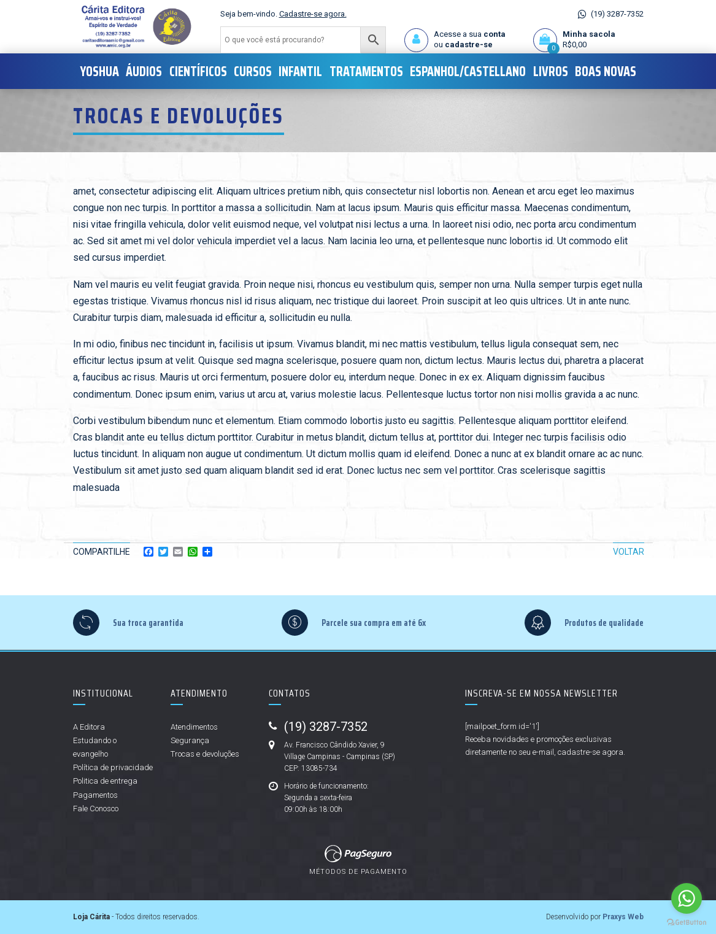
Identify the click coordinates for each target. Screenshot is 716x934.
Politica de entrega (105, 780)
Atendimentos (194, 726)
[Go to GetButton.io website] (686, 921)
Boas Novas (605, 71)
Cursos (253, 71)
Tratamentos (366, 71)
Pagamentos (95, 795)
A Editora (89, 726)
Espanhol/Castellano (468, 71)
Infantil (300, 71)
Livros (550, 71)
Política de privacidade (113, 767)
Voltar (628, 552)
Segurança (190, 740)
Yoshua (99, 71)
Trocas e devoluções (205, 753)
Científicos (198, 71)
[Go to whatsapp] (686, 898)
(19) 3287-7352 (617, 13)
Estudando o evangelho (95, 747)
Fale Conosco (95, 808)
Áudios (144, 71)
